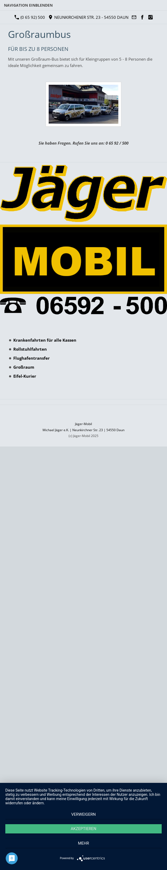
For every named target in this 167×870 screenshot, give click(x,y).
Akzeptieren (83, 828)
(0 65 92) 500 (29, 17)
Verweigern (83, 814)
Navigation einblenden (28, 5)
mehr (83, 843)
